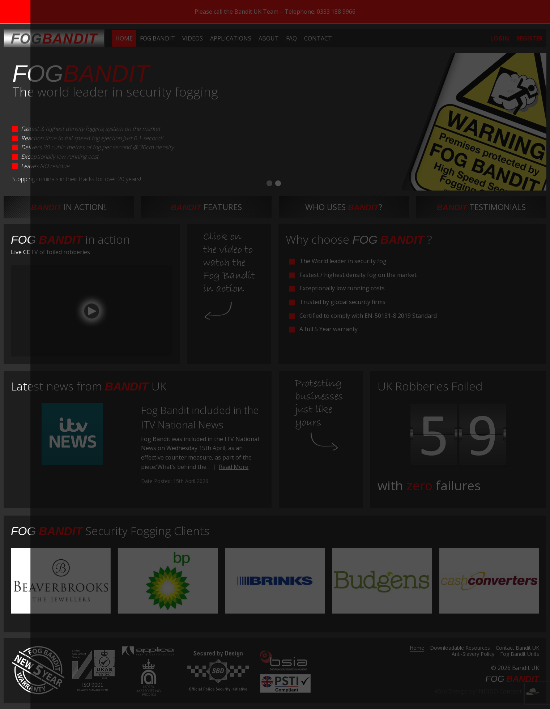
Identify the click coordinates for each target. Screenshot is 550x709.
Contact (318, 38)
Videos (192, 38)
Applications (230, 38)
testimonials (481, 207)
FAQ (291, 38)
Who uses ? (343, 207)
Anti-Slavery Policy (473, 654)
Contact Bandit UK (517, 648)
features (206, 207)
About (269, 38)
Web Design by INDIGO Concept (487, 691)
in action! (69, 207)
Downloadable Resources (460, 648)
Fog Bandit (157, 38)
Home (124, 38)
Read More (233, 467)
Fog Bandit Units (519, 654)
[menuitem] (124, 38)
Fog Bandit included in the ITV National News (200, 417)
